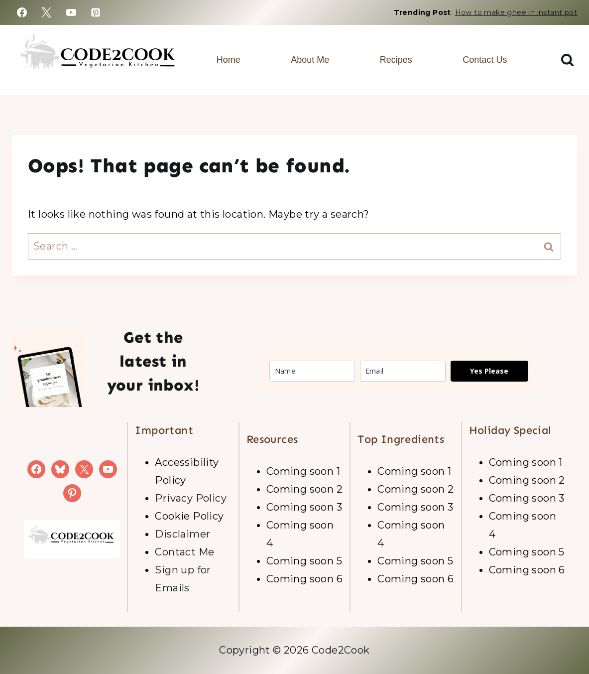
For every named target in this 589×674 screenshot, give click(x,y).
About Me (310, 60)
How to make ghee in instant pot (516, 12)
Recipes (396, 60)
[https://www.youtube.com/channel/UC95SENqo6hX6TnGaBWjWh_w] (71, 12)
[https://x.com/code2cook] (46, 12)
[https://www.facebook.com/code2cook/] (22, 12)
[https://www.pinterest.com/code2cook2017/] (96, 12)
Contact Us (485, 60)
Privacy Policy (191, 498)
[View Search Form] (567, 60)
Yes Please (489, 371)
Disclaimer (182, 534)
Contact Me (184, 552)
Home (228, 60)
